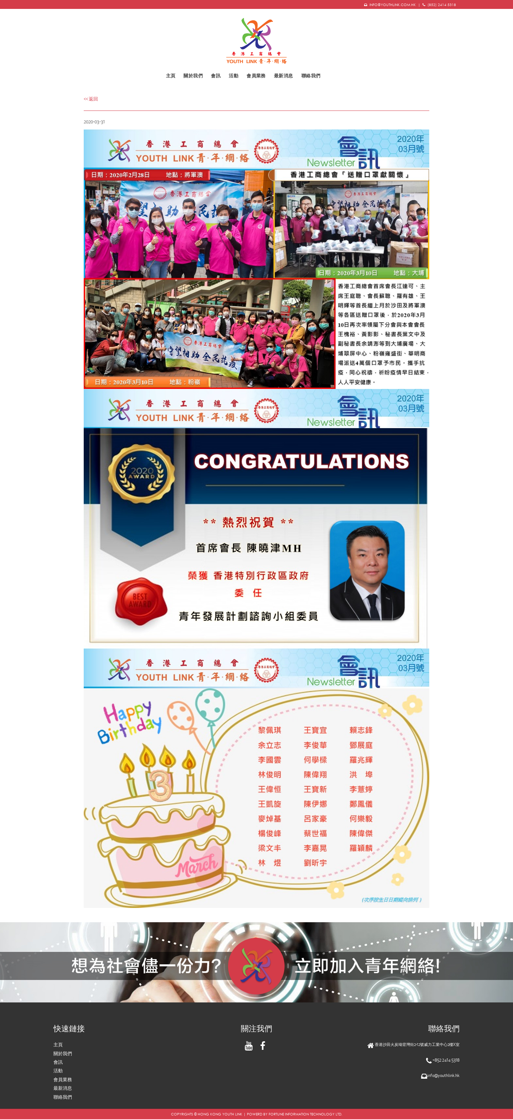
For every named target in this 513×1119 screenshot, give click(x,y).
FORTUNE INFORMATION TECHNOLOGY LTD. (305, 1114)
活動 (58, 1071)
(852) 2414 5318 (442, 4)
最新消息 (283, 76)
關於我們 (193, 76)
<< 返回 (91, 99)
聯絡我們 (311, 76)
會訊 (216, 76)
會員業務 (256, 76)
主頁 (171, 76)
